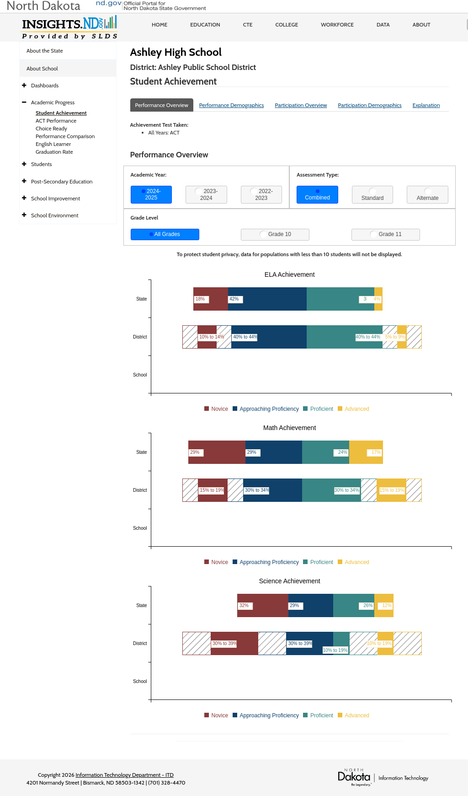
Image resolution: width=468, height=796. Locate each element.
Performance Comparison (65, 136)
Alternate (428, 194)
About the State (45, 50)
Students (41, 164)
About (422, 24)
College (286, 24)
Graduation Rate (54, 151)
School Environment (55, 215)
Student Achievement (61, 112)
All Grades (164, 234)
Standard (373, 194)
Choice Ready (51, 128)
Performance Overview (161, 105)
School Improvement (55, 198)
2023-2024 (206, 194)
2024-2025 (151, 194)
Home (159, 24)
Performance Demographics (231, 105)
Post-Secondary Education (61, 181)
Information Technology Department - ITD (124, 774)
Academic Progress (52, 102)
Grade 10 (275, 234)
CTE (248, 24)
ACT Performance (56, 120)
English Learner (53, 143)
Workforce (337, 24)
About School (42, 68)
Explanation (426, 105)
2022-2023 (261, 194)
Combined (317, 195)
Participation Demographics (369, 105)
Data (383, 24)
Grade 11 (385, 234)
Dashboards (44, 85)
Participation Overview (301, 105)
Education (205, 24)
